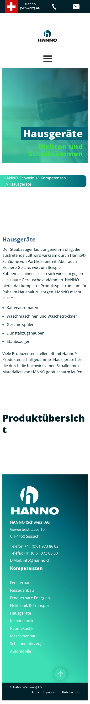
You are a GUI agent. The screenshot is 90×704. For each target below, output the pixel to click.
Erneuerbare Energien (30, 598)
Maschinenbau (23, 636)
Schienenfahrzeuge (27, 643)
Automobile (20, 651)
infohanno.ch (37, 560)
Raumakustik (21, 628)
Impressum (50, 692)
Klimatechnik (21, 620)
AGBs (35, 692)
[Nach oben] (60, 674)
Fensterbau (20, 582)
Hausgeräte (20, 613)
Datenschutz (71, 692)
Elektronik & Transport (30, 605)
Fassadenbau (22, 590)
